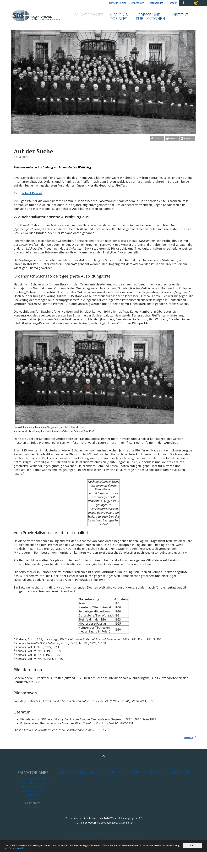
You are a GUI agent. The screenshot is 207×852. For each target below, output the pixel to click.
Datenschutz (117, 833)
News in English (78, 833)
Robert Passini (32, 193)
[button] (157, 138)
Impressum (98, 833)
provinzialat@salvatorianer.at (117, 822)
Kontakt (133, 833)
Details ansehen (17, 848)
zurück (188, 737)
